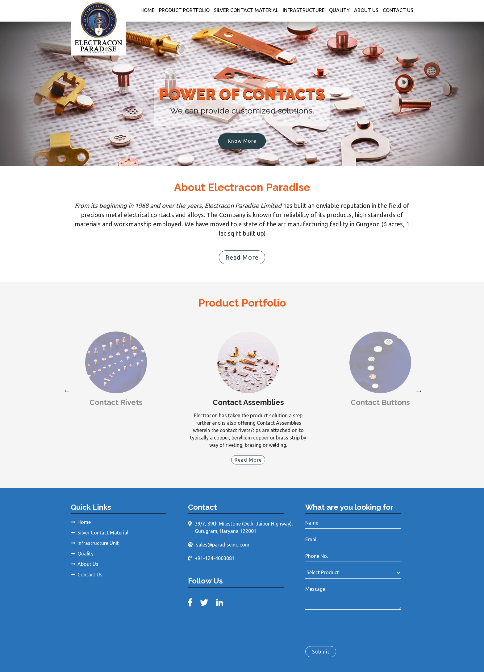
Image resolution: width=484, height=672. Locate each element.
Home (147, 10)
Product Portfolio (184, 10)
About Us (366, 10)
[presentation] (352, 627)
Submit (321, 651)
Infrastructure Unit (95, 543)
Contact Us (398, 10)
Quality (339, 10)
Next (418, 390)
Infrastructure (304, 10)
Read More (242, 257)
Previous (66, 390)
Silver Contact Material (246, 10)
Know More (242, 141)
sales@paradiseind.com (222, 544)
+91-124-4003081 (215, 557)
